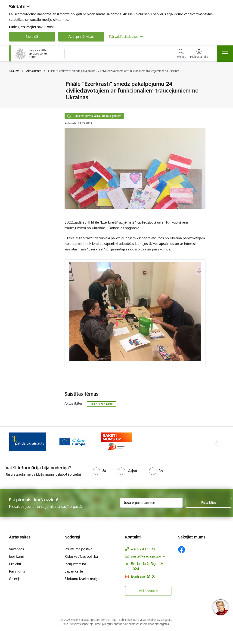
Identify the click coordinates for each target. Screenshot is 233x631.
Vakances (16, 549)
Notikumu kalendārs (29, 92)
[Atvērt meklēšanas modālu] (181, 54)
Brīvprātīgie (23, 108)
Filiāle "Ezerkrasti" (101, 404)
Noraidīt (32, 36)
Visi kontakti (148, 591)
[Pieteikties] (209, 503)
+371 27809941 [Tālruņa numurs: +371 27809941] (143, 549)
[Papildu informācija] (153, 576)
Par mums (17, 571)
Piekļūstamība (75, 564)
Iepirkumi (16, 556)
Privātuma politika (78, 549)
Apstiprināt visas (81, 36)
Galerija (15, 579)
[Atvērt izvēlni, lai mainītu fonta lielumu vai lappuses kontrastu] (199, 54)
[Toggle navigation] (225, 53)
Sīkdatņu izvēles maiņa (82, 579)
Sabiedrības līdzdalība (30, 100)
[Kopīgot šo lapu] (217, 93)
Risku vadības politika (81, 556)
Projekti (15, 564)
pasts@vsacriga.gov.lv (148, 556)
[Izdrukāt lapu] (217, 82)
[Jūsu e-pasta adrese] (151, 503)
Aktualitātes (23, 84)
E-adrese (138, 576)
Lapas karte (74, 571)
